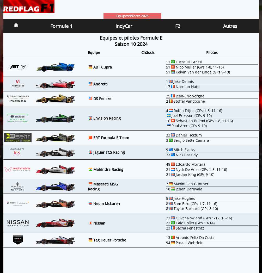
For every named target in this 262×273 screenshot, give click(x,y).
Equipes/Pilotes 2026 (132, 16)
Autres (230, 26)
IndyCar (123, 26)
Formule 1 (61, 26)
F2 (177, 26)
